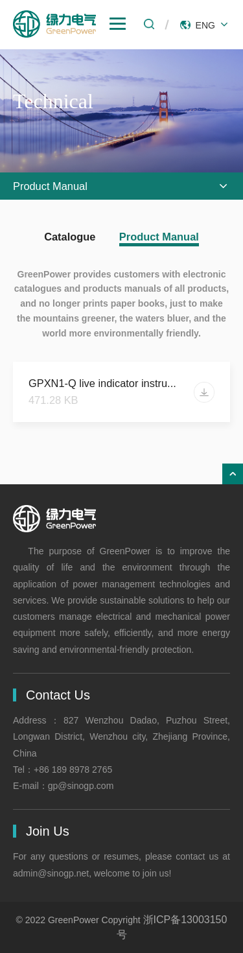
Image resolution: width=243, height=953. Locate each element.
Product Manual (159, 236)
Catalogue (69, 236)
